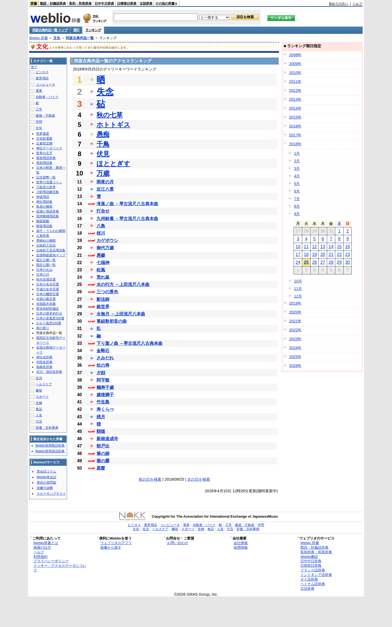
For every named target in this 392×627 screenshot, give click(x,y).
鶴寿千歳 (105, 387)
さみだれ (105, 358)
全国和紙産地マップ (50, 255)
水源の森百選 (46, 299)
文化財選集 (44, 138)
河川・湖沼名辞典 (49, 372)
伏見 (103, 153)
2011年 (295, 81)
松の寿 (103, 365)
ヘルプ (357, 4)
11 (306, 246)
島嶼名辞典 (44, 367)
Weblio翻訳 (309, 557)
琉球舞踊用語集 (47, 216)
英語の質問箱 (46, 482)
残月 (101, 416)
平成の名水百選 (47, 289)
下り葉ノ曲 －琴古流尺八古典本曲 (129, 343)
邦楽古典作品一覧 (80, 38)
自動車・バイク (47, 97)
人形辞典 (42, 236)
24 (297, 262)
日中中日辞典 (104, 3)
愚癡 (101, 255)
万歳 (103, 173)
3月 (297, 168)
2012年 (295, 90)
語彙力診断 (45, 488)
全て (34, 67)
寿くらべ (105, 409)
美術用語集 (44, 163)
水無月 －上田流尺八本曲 (121, 314)
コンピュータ (45, 84)
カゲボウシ (107, 240)
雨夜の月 (105, 182)
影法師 (103, 299)
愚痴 (103, 134)
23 (347, 254)
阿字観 (103, 380)
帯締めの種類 (46, 240)
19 (314, 254)
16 (347, 246)
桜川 (101, 233)
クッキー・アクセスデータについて (60, 568)
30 (347, 262)
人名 (39, 415)
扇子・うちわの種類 (50, 231)
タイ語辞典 (309, 579)
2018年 (295, 144)
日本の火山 (44, 270)
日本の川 (42, 275)
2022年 (295, 330)
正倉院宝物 (44, 143)
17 (297, 254)
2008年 (295, 55)
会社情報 (241, 543)
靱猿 (101, 431)
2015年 (295, 117)
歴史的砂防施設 (47, 309)
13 (322, 246)
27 (322, 262)
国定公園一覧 (46, 265)
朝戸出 (103, 446)
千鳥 (103, 144)
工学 (39, 109)
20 (322, 254)
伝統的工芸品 (46, 245)
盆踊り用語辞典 (47, 211)
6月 (297, 191)
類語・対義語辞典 (53, 3)
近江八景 (105, 189)
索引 (76, 30)
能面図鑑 (42, 221)
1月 (297, 153)
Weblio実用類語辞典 (50, 445)
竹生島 (103, 402)
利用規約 (41, 557)
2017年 (295, 135)
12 (314, 246)
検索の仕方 (42, 547)
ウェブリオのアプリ (116, 543)
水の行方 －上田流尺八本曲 (123, 284)
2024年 (295, 348)
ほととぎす (113, 163)
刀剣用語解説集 (47, 192)
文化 (56, 38)
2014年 (295, 108)
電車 (39, 91)
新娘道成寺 (107, 438)
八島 (101, 226)
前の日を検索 (150, 479)
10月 (298, 281)
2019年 (295, 303)
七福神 (103, 262)
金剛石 (103, 350)
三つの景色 (107, 291)
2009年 (295, 64)
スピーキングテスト (51, 493)
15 (339, 246)
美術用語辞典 (46, 158)
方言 (39, 421)
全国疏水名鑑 (46, 304)
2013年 (295, 99)
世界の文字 (44, 153)
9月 (297, 214)
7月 (297, 199)
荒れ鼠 (103, 277)
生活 (39, 378)
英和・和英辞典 (80, 3)
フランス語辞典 (312, 570)
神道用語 (42, 197)
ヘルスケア (44, 384)
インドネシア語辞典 (316, 575)
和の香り (42, 328)
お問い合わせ (177, 543)
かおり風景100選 (48, 323)
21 (331, 254)
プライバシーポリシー (51, 561)
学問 (39, 122)
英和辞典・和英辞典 (316, 552)
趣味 (39, 390)
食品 (39, 409)
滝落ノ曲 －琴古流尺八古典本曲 (127, 203)
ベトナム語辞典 (312, 584)
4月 (297, 176)
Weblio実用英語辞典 (50, 451)
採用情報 (241, 547)
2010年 (295, 72)
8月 (297, 206)
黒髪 (101, 468)
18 (306, 254)
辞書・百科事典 (47, 428)
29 (339, 262)
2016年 (295, 126)
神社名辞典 (44, 357)
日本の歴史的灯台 (49, 313)
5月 (297, 183)
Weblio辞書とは (46, 543)
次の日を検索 (198, 479)
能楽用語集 (44, 226)
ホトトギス (113, 124)
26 (314, 262)
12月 (298, 296)
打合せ (103, 211)
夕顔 (101, 372)
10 (297, 246)
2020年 (295, 312)
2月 (297, 161)
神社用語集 (44, 202)
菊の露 (103, 461)
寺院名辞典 (44, 362)
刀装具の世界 (46, 187)
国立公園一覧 (46, 260)
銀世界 (103, 306)
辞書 (34, 3)
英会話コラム (46, 471)
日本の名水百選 (47, 284)
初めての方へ (338, 4)
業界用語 (42, 78)
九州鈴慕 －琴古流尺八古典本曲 (127, 218)
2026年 (295, 365)
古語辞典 (145, 3)
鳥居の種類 (44, 206)
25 (306, 262)
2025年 (295, 357)
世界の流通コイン (49, 182)
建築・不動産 (45, 115)
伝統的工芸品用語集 (50, 250)
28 (331, 262)
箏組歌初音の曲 (112, 321)
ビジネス (42, 72)
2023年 (295, 339)
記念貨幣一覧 (46, 177)
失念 (105, 92)
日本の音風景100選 (50, 318)
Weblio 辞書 (38, 38)
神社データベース (49, 148)
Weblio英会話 (46, 477)
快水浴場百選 (46, 279)
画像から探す (110, 547)
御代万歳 (105, 247)
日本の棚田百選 (47, 294)
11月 (298, 288)
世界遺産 (42, 134)
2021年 (295, 321)
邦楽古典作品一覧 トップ (50, 30)
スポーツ (42, 397)
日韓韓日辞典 (127, 3)
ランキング (93, 30)
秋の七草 (110, 115)
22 (339, 254)
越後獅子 (105, 394)
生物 (39, 403)
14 (331, 246)
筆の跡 (103, 453)
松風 (101, 270)
